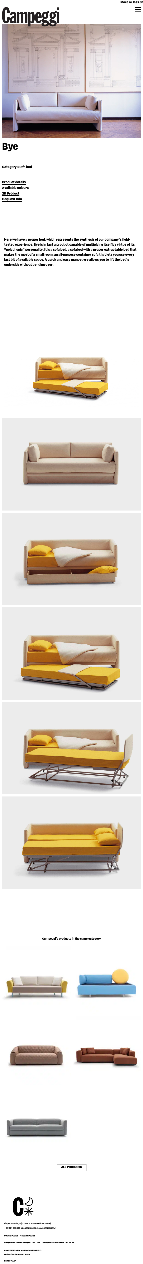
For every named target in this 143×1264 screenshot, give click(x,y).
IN (73, 1243)
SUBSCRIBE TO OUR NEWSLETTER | (20, 1243)
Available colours (15, 188)
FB (70, 1243)
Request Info (12, 199)
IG (66, 1243)
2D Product (10, 193)
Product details (14, 182)
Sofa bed (25, 167)
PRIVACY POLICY (27, 1236)
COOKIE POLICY (11, 1236)
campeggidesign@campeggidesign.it (38, 1228)
